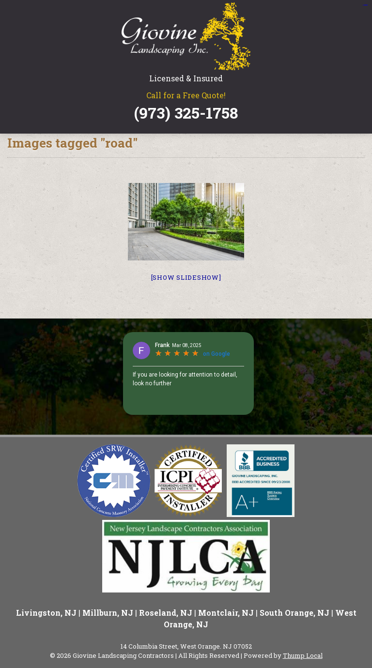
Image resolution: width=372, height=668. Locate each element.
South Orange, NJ (294, 612)
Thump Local (303, 655)
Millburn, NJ (107, 612)
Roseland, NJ (165, 612)
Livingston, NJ (46, 612)
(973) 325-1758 (186, 112)
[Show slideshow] (186, 277)
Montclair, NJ (226, 612)
